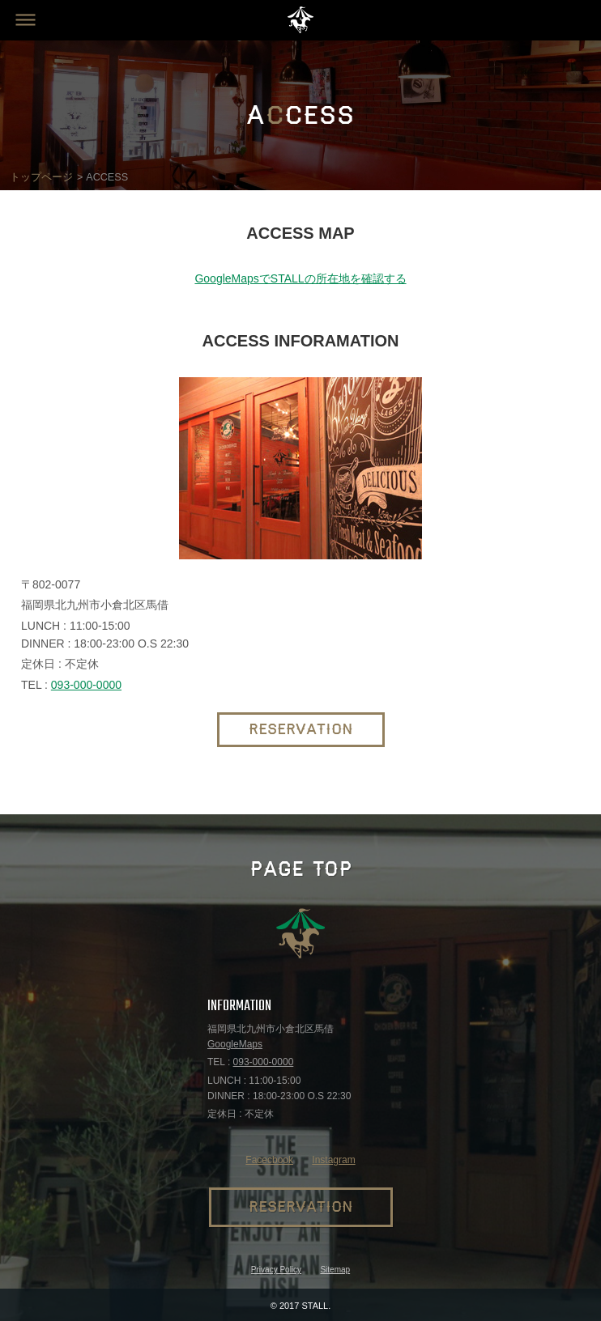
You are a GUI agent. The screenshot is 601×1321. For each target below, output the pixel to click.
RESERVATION (301, 730)
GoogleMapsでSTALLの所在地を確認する (300, 278)
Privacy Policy (276, 1269)
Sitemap (335, 1269)
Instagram (333, 1160)
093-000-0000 (86, 684)
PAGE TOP (300, 869)
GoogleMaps (234, 1044)
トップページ (41, 177)
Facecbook (269, 1160)
